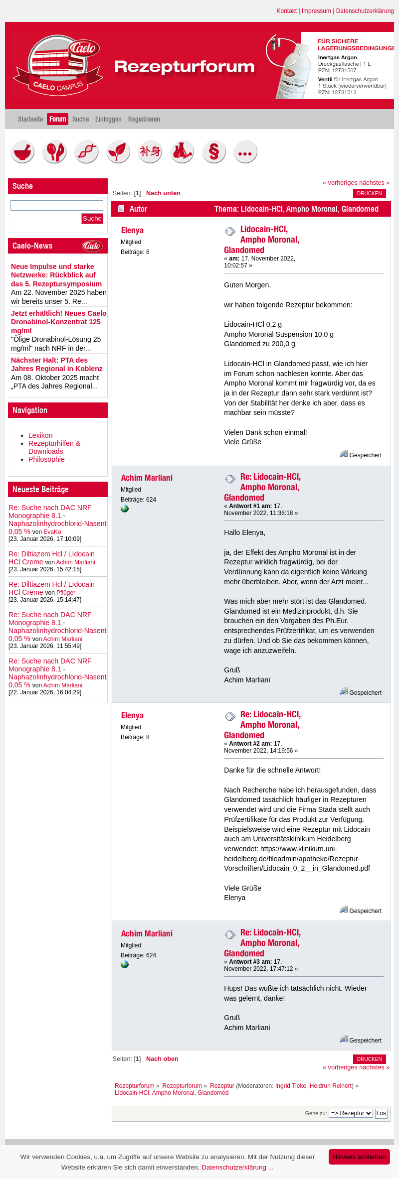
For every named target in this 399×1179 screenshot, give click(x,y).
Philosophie (46, 459)
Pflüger (65, 592)
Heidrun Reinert (331, 1085)
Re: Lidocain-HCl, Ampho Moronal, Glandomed (262, 487)
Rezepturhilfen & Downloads (54, 447)
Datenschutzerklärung (365, 10)
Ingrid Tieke (290, 1085)
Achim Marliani (75, 562)
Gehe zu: (316, 1113)
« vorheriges (340, 182)
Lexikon (40, 435)
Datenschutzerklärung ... (237, 1167)
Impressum (316, 10)
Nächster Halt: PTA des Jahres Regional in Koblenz (57, 364)
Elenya (132, 230)
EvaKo (52, 531)
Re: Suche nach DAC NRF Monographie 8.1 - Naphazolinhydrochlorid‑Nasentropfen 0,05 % (67, 519)
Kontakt (287, 10)
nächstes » (374, 182)
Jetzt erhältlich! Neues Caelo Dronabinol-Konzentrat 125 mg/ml (59, 322)
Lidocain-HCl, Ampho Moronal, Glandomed (261, 239)
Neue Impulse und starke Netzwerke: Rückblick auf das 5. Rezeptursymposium (56, 275)
